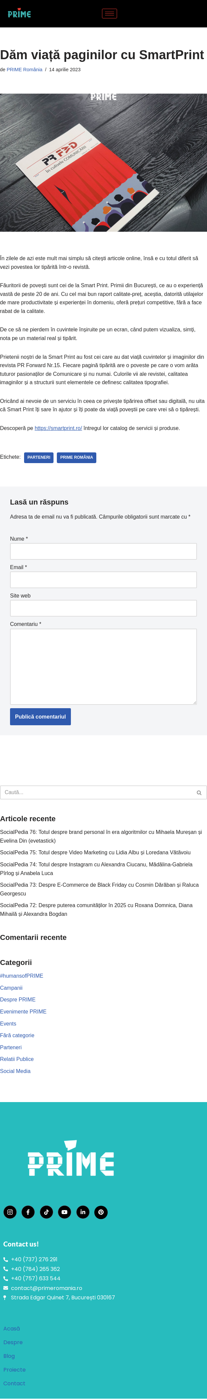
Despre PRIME (18, 1001)
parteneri (38, 458)
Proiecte (14, 1371)
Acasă (11, 1330)
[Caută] (96, 793)
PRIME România (24, 69)
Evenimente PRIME (23, 1012)
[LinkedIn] (83, 1213)
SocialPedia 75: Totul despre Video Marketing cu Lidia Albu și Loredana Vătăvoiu (95, 853)
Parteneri (11, 1048)
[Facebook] (28, 1213)
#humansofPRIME (21, 977)
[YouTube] (64, 1213)
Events (8, 1025)
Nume (19, 539)
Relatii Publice (17, 1060)
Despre (13, 1344)
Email (18, 567)
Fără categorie (17, 1036)
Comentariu (25, 625)
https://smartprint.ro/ (58, 428)
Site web (20, 596)
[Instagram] (10, 1213)
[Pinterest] (101, 1213)
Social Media (15, 1072)
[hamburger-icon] (109, 13)
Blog (9, 1357)
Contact (14, 1385)
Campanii (11, 989)
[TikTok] (46, 1213)
